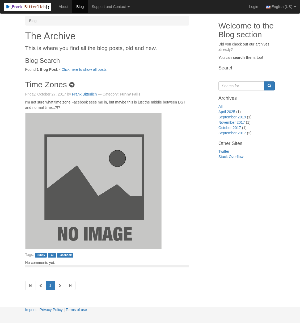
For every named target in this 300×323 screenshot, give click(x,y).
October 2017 (229, 128)
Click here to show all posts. (84, 69)
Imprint (31, 310)
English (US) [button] (281, 7)
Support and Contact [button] (110, 7)
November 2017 (231, 122)
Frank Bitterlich (84, 94)
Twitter (223, 151)
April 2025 (226, 112)
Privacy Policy (51, 310)
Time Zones (50, 84)
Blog (80, 7)
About (64, 7)
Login (253, 7)
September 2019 (232, 117)
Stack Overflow (230, 157)
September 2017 (232, 133)
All (220, 106)
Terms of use (76, 310)
